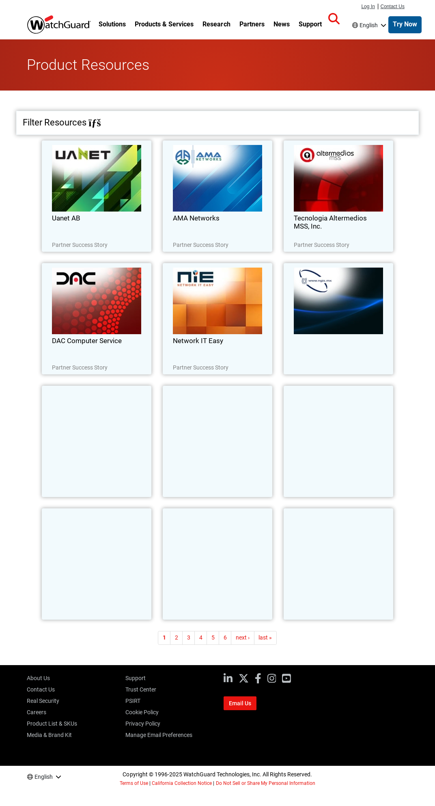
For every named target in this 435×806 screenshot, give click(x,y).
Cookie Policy (142, 712)
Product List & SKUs (52, 723)
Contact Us (393, 6)
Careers (36, 712)
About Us (38, 678)
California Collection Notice (182, 783)
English (369, 25)
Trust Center (140, 689)
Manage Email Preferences (158, 735)
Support (135, 678)
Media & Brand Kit (49, 735)
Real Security (43, 701)
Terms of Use (134, 783)
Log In (368, 6)
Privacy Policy (142, 723)
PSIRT (132, 701)
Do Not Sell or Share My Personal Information (266, 783)
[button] (334, 19)
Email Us (240, 703)
